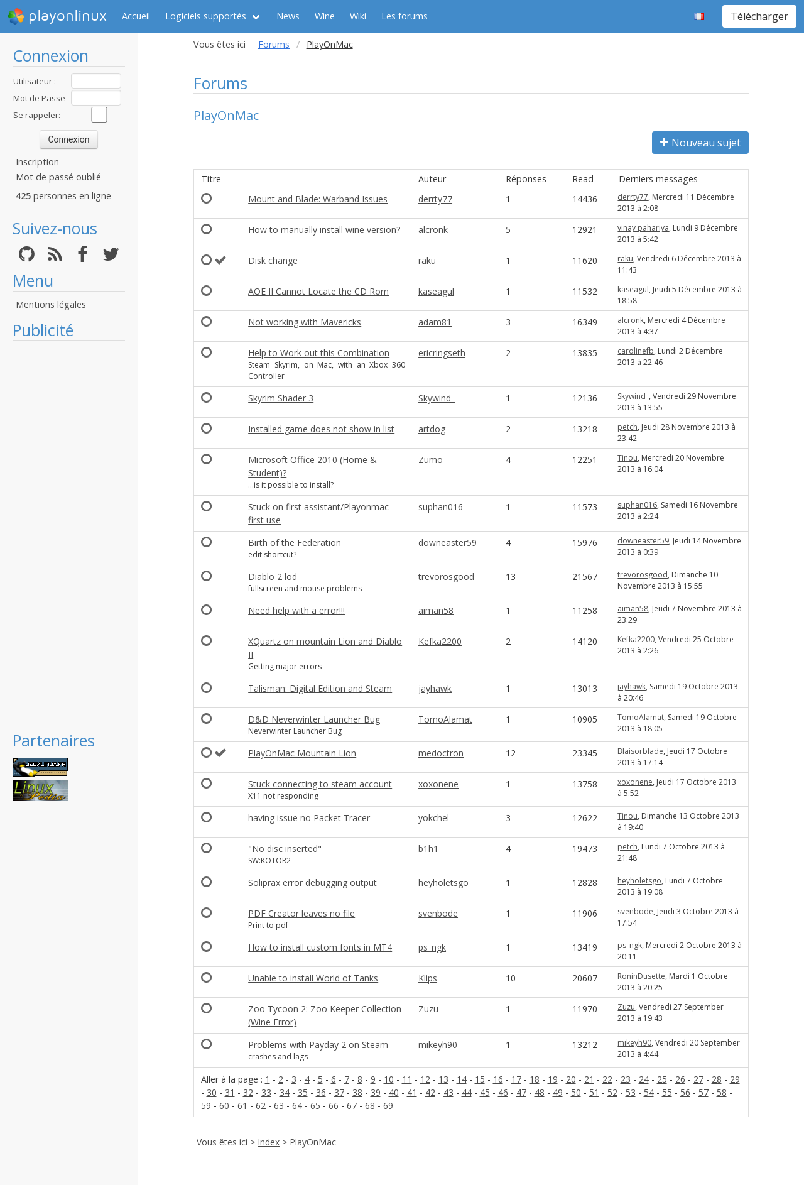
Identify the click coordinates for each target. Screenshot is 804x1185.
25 (662, 1079)
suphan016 (440, 507)
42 (430, 1092)
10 (389, 1079)
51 (594, 1092)
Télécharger (759, 16)
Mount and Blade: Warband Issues (318, 199)
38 (357, 1092)
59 (206, 1105)
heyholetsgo (443, 882)
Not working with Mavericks (304, 322)
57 (703, 1092)
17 (516, 1079)
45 (485, 1092)
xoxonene (438, 784)
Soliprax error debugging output (312, 882)
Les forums (404, 16)
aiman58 (436, 610)
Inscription (37, 162)
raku (427, 260)
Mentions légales (51, 304)
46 (503, 1092)
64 (297, 1105)
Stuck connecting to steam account (320, 784)
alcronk (433, 230)
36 (321, 1092)
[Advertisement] (69, 535)
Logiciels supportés (205, 16)
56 (685, 1092)
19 (553, 1079)
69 (388, 1105)
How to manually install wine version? (324, 230)
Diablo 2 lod (272, 576)
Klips (427, 978)
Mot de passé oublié (58, 177)
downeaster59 (447, 543)
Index (269, 1142)
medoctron (441, 753)
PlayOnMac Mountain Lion (302, 753)
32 (248, 1092)
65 (315, 1105)
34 (285, 1092)
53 (631, 1092)
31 (230, 1092)
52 (612, 1092)
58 (722, 1092)
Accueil (136, 16)
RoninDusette (641, 976)
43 (448, 1092)
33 (266, 1092)
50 (576, 1092)
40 (394, 1092)
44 (467, 1092)
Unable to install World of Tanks (313, 978)
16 (498, 1079)
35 (303, 1092)
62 (261, 1105)
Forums (274, 44)
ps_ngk (432, 947)
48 (540, 1092)
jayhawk (435, 688)
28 (717, 1079)
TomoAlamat (445, 719)
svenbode (438, 913)
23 (626, 1079)
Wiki (358, 16)
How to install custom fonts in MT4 (320, 947)
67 (352, 1105)
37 (339, 1092)
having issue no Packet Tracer (309, 818)
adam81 (435, 322)
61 (242, 1105)
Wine (325, 16)
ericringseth (441, 353)
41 (412, 1092)
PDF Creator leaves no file (301, 913)
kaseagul (436, 291)
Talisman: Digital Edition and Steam (320, 688)
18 (535, 1079)
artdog (431, 429)
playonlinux (57, 16)
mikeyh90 (437, 1045)
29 (735, 1079)
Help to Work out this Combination (318, 353)
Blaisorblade (640, 751)
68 (370, 1105)
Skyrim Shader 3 (280, 398)
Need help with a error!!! (296, 610)
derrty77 (435, 199)
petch (627, 427)
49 (558, 1092)
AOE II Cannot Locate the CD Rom (318, 291)
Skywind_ (436, 398)
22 (607, 1079)
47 (521, 1092)
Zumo (430, 460)
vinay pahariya (643, 227)
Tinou (627, 457)
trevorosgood (446, 576)
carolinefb (635, 351)
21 (589, 1079)
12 (425, 1079)
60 (224, 1105)
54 (649, 1092)
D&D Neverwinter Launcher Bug (314, 719)
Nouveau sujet (700, 143)
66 (334, 1105)
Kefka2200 (440, 641)
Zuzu (428, 1009)
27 (698, 1079)
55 (667, 1092)
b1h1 (428, 849)
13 (443, 1079)
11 (407, 1079)
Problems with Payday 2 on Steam (318, 1045)
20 (571, 1079)
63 (279, 1105)
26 (680, 1079)
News (288, 16)
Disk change (273, 260)
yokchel (433, 818)
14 (462, 1079)
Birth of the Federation (294, 543)
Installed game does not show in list (321, 429)
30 (212, 1092)
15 (480, 1079)
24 (644, 1079)
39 (376, 1092)
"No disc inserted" (285, 849)
